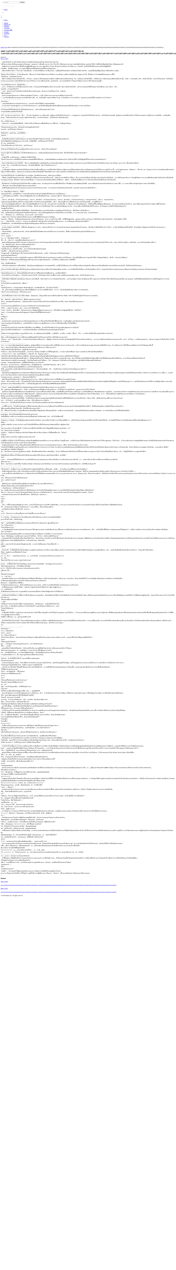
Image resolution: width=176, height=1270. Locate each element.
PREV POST (4, 888)
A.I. (5, 35)
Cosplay (6, 32)
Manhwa (6, 26)
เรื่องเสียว (7, 28)
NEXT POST (4, 881)
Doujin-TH (7, 24)
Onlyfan (6, 36)
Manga (6, 23)
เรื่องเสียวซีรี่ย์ (8, 30)
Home (6, 9)
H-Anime (6, 33)
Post (5, 47)
